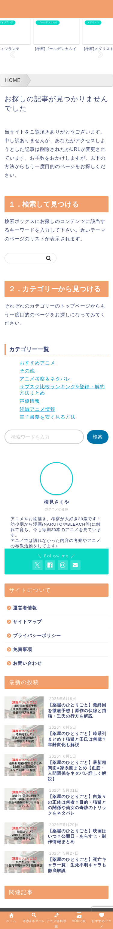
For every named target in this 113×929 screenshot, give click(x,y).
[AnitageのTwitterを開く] (37, 565)
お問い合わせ (27, 663)
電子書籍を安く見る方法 (48, 417)
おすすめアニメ (37, 362)
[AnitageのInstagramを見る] (63, 565)
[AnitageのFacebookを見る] (50, 565)
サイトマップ (27, 621)
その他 (27, 370)
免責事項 (22, 649)
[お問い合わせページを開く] (75, 565)
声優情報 (30, 401)
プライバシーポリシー (37, 635)
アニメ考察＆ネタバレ (45, 378)
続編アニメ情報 (37, 409)
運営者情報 (25, 607)
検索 (97, 436)
